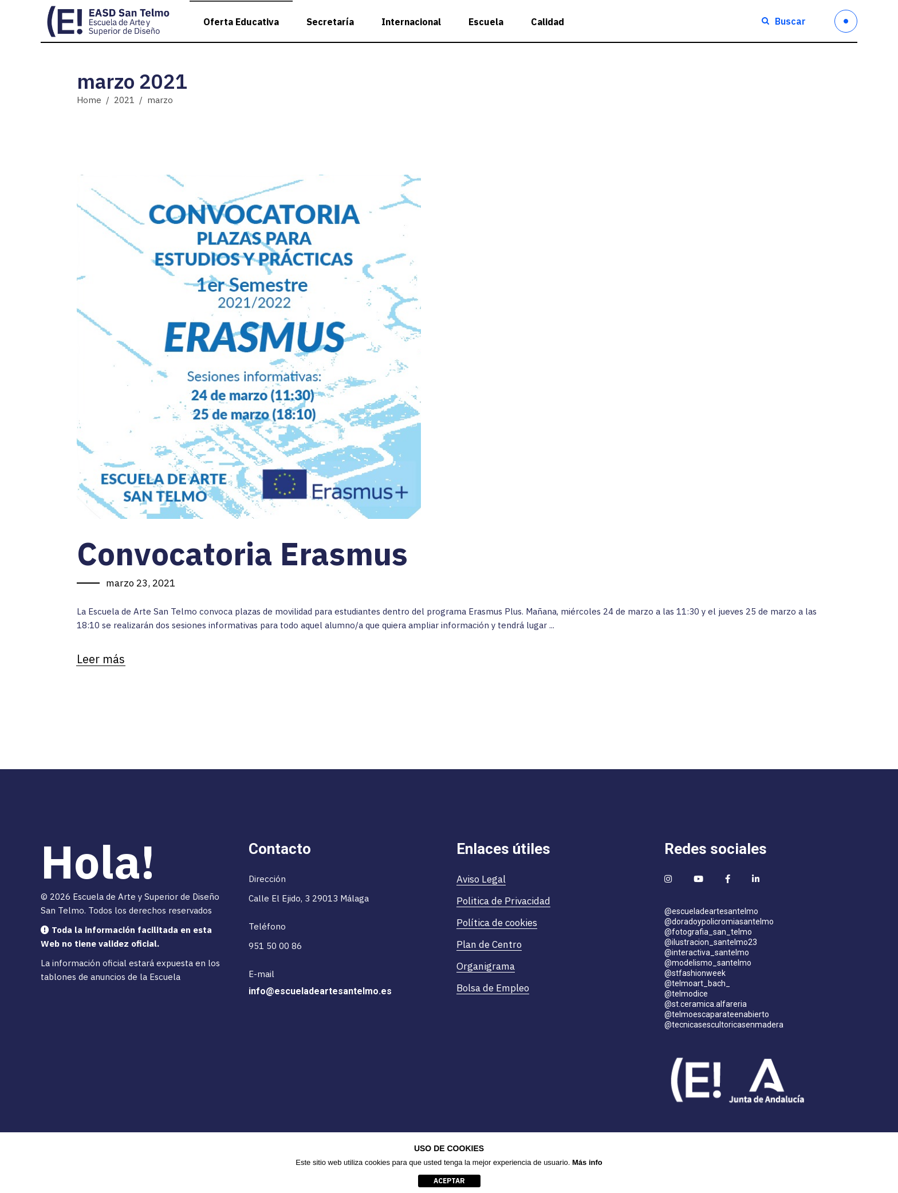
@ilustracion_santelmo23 (710, 942)
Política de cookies (496, 922)
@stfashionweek (695, 973)
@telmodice (686, 993)
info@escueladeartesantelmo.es (320, 991)
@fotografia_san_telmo (708, 931)
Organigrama (485, 966)
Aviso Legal (481, 879)
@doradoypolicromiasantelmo (719, 921)
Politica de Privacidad (503, 901)
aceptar (449, 1180)
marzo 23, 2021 (140, 583)
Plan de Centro (489, 944)
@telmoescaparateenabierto (716, 1014)
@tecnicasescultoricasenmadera (723, 1024)
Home (89, 100)
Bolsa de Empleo (492, 988)
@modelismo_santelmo (707, 962)
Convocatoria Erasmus (242, 553)
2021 (124, 100)
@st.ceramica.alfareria (705, 1004)
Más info (587, 1162)
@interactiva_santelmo (706, 952)
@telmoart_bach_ (697, 983)
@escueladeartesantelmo (711, 911)
